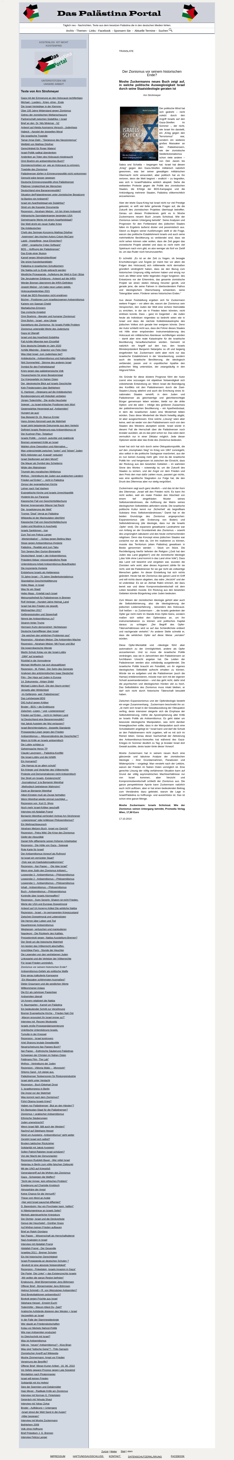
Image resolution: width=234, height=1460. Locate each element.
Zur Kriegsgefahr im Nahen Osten (39, 379)
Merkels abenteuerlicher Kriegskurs (40, 1214)
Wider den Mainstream (33, 467)
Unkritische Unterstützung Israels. (39, 1030)
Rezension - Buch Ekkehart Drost (39, 1084)
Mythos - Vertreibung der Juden (38, 1063)
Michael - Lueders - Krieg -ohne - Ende (42, 102)
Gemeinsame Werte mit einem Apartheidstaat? (47, 219)
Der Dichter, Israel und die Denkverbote (43, 1218)
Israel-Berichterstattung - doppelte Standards (46, 727)
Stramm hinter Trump (32, 622)
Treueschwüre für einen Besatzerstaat (42, 375)
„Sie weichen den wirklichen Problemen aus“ (45, 635)
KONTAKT (114, 1456)
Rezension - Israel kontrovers (37, 1038)
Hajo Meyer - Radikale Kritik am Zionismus (44, 1391)
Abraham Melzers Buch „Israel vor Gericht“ (44, 828)
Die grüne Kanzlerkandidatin (36, 261)
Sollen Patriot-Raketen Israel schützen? (43, 1151)
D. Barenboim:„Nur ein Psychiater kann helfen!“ (47, 1206)
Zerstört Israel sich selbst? (35, 1139)
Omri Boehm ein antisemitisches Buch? (42, 161)
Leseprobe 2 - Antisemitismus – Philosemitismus (47, 878)
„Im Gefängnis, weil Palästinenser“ (40, 694)
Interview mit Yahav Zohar (35, 1403)
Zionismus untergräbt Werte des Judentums (45, 328)
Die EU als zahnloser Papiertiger (39, 992)
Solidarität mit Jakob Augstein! (37, 1147)
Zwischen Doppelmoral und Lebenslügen (43, 916)
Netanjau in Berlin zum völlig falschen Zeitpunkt (47, 1164)
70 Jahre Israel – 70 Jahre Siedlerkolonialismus (47, 576)
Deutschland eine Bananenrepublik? (41, 190)
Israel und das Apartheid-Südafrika (40, 337)
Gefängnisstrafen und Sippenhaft (39, 614)
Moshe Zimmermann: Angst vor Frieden (43, 1357)
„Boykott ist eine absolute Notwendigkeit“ (43, 1265)
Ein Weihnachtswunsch (34, 824)
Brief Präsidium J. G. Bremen (37, 1433)
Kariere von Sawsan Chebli (36, 303)
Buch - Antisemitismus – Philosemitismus (43, 891)
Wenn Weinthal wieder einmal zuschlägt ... (44, 799)
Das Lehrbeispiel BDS (33, 698)
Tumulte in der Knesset (33, 1034)
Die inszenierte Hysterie (34, 568)
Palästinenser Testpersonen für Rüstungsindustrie (48, 1076)
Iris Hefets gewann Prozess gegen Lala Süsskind (48, 1370)
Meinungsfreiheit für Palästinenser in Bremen (46, 597)
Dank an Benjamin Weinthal (36, 790)
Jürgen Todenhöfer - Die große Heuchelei (44, 400)
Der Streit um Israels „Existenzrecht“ (41, 778)
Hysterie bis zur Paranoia (35, 496)
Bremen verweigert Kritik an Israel (39, 442)
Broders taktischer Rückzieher (37, 1143)
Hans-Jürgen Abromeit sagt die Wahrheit (43, 421)
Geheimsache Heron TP (34, 748)
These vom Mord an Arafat (35, 1197)
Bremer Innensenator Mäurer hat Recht (42, 505)
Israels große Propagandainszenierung (42, 1025)
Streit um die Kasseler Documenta (40, 207)
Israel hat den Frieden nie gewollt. (39, 606)
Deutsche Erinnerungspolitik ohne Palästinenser (47, 182)
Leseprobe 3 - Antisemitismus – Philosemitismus (47, 874)
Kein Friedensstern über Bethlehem (40, 387)
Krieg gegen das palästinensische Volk (42, 370)
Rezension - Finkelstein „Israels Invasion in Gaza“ (48, 1269)
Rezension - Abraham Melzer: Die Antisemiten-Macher (51, 639)
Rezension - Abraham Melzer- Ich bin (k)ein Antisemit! (51, 211)
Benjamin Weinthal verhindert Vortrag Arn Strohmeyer (50, 815)
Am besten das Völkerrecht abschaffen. (42, 946)
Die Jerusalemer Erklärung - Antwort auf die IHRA (48, 278)
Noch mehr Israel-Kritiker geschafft (40, 807)
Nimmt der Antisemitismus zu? (38, 618)
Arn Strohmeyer (47, 91)
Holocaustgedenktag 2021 (35, 291)
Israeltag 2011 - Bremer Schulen (39, 1252)
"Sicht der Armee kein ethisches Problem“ (44, 1181)
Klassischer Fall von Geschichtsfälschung (44, 501)
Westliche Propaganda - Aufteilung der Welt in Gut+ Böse (52, 274)
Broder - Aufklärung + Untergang (39, 1407)
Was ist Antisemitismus (33, 1340)
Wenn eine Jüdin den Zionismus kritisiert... (44, 870)
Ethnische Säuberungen (34, 1118)
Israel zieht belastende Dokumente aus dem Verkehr (50, 425)
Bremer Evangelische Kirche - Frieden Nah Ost (47, 1013)
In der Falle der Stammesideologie (40, 1319)
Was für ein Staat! (31, 589)
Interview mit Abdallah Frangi (37, 811)
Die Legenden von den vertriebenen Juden (44, 954)
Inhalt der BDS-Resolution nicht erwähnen (44, 295)
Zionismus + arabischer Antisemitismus (42, 1114)
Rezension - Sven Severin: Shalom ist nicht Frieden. (50, 899)
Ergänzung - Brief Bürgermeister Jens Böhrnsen (47, 1281)
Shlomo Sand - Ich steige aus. (37, 1072)
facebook (178, 1456)
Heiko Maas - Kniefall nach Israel (39, 593)
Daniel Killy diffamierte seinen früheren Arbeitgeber (49, 841)
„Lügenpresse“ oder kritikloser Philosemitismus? (47, 820)
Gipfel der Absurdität (32, 836)
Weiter (113, 1451)
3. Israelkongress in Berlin (35, 1088)
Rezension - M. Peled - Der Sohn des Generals (47, 669)
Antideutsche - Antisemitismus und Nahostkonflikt (48, 358)
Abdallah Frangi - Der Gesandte (38, 1248)
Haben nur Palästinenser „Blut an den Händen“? (47, 1105)
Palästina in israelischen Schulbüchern (42, 265)
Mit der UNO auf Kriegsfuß (35, 1168)
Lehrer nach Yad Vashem (35, 488)
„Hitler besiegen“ (30, 1416)
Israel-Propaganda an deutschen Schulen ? (45, 1260)
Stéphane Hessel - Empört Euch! (39, 1302)
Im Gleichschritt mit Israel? (35, 1336)
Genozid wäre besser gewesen (38, 177)
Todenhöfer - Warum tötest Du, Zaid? (41, 1307)
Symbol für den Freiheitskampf (38, 366)
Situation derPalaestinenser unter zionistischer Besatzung (53, 194)
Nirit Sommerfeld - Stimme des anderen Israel (46, 362)
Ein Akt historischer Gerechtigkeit (39, 1256)
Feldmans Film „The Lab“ (35, 1059)
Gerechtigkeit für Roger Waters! (38, 148)
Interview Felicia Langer (34, 1437)
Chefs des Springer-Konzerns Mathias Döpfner (47, 232)
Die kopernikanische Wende (36, 648)
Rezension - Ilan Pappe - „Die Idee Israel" (44, 866)
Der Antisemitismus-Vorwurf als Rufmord (43, 853)
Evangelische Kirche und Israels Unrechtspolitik (47, 492)
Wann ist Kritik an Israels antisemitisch (42, 740)
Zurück (104, 1451)
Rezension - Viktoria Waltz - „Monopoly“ (43, 1067)
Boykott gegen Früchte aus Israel (39, 1298)
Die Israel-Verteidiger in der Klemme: (41, 106)
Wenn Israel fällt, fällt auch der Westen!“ (43, 1126)
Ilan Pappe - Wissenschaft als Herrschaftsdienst (48, 1235)
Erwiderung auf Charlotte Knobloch (40, 1185)
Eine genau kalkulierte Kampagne (39, 975)
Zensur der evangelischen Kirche (39, 484)
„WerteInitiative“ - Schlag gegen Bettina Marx (46, 538)
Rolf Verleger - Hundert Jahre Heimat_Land (45, 601)
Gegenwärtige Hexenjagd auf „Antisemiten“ (45, 408)
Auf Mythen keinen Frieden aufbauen (41, 1227)
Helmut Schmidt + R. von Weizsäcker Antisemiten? (49, 1290)
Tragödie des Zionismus (34, 169)
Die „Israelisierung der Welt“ (36, 509)
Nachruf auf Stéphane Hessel (37, 1130)
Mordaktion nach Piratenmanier (38, 1374)
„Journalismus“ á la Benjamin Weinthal (42, 782)
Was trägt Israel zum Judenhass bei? (42, 354)
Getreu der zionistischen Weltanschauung (44, 114)
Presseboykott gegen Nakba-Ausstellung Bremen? (49, 937)
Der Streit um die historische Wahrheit (42, 941)
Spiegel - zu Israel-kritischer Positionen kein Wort (48, 404)
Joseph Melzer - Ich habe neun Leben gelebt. (46, 286)
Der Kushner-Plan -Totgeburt (37, 433)
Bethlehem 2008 (30, 1424)
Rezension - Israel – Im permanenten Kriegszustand (49, 912)
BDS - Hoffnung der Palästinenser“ (40, 249)
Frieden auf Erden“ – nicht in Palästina (42, 480)
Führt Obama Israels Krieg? (36, 1101)
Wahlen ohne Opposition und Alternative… (44, 446)
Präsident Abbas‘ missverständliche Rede (44, 559)
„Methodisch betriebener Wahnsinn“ (40, 786)
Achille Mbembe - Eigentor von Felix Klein (44, 349)
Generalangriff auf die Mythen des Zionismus (45, 1172)
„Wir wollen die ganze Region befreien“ (42, 1277)
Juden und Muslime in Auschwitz (39, 526)
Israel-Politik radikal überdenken (38, 152)
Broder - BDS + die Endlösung (38, 706)
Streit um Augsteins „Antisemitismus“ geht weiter (47, 1134)
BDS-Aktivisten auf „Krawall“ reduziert (42, 454)
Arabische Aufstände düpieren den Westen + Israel (49, 1311)
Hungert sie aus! (30, 412)
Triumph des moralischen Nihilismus (41, 471)
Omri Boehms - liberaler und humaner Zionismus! (48, 316)
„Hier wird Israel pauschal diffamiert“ (41, 1202)
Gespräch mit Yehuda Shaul (36, 1399)
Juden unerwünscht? (32, 1122)
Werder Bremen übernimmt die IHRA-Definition (47, 282)
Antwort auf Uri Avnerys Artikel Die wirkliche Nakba (49, 908)
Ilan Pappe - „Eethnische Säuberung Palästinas (47, 1051)
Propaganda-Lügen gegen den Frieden (42, 731)
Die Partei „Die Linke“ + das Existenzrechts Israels (48, 1273)
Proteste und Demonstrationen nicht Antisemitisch (48, 773)
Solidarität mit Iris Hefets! (35, 1382)
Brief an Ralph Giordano (34, 1231)
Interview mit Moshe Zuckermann (39, 1420)
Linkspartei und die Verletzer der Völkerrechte (46, 958)
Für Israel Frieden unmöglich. (37, 962)
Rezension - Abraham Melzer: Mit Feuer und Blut (48, 643)
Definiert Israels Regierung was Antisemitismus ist (48, 429)
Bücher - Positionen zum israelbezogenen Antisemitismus (52, 299)
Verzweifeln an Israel (32, 1315)
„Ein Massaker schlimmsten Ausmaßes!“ (43, 979)
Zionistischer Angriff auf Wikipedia (39, 1353)
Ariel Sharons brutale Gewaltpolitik (40, 1042)
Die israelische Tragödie (34, 135)
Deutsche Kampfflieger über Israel (40, 631)
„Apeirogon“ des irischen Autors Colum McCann (47, 236)
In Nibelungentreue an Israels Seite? (41, 1210)
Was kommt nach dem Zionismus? (40, 1097)
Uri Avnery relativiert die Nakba (38, 1000)
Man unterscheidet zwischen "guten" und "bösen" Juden (52, 450)
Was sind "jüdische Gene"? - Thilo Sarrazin (44, 1349)
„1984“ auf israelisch (32, 656)
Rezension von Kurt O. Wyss (37, 803)
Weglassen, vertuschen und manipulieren (44, 929)
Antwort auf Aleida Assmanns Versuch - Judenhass (49, 127)
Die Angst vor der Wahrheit (36, 1093)
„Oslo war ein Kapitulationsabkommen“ (42, 862)
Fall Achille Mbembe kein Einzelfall (40, 341)
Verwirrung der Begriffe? (34, 1361)
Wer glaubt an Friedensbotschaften (40, 1323)
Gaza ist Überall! (30, 333)
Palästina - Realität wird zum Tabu (40, 547)
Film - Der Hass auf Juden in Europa (41, 677)
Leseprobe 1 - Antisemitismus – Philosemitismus (47, 883)
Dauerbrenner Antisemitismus (37, 925)
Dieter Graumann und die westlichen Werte (44, 983)
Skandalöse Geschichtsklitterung (39, 580)
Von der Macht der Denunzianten (39, 1155)
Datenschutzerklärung (145, 1456)
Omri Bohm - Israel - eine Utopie (39, 320)
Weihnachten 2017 (31, 610)
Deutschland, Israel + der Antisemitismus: (44, 555)
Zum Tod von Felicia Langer (36, 534)
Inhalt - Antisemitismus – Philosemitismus (44, 887)
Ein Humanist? (29, 761)
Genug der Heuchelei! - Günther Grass (42, 1223)
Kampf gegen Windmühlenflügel (38, 257)
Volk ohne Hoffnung (32, 1428)
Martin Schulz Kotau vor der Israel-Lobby (43, 652)
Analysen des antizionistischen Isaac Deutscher (47, 673)
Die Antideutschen (31, 228)
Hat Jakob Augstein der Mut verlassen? (42, 723)
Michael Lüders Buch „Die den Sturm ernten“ (45, 685)
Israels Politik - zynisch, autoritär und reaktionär (47, 438)
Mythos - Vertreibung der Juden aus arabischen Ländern (52, 475)
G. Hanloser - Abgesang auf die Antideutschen (46, 391)
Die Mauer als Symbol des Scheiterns (42, 463)
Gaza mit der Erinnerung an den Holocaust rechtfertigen (52, 98)
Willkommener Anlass (33, 988)
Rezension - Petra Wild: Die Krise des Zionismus (48, 832)
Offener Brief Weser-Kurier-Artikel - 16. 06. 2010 (48, 1365)
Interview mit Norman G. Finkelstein (40, 1395)
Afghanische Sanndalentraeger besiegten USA (47, 215)
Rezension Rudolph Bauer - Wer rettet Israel (45, 1160)
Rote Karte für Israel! (32, 849)
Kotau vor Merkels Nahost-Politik (39, 1328)
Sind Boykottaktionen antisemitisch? (41, 1294)
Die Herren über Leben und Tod (38, 920)
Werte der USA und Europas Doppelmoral (44, 904)
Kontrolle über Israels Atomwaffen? (40, 895)
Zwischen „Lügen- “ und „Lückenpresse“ (43, 710)
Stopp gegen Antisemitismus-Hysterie (41, 543)
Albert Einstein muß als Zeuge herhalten (43, 794)
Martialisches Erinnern (33, 307)
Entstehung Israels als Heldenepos (40, 572)
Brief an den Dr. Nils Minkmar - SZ (40, 123)
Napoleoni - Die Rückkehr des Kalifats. (42, 933)
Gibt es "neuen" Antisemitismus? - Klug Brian (46, 1344)
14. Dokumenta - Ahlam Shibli (37, 681)
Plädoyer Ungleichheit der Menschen (41, 186)
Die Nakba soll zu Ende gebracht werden (43, 270)
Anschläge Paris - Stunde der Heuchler (42, 950)
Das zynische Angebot (33, 312)
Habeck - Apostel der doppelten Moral (42, 131)
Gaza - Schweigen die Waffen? (38, 1176)
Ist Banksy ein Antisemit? (35, 198)
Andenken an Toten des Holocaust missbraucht (47, 156)
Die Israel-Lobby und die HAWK (38, 757)
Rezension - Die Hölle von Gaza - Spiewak (44, 845)
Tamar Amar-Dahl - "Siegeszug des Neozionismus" (49, 140)
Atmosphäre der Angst (33, 1189)
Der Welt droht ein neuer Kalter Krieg (41, 224)
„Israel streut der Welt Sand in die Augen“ (44, 1412)
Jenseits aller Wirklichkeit (35, 689)
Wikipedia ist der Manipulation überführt (43, 517)
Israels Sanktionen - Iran (34, 530)
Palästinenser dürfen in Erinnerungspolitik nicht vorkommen (54, 173)
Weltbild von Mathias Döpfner (37, 144)
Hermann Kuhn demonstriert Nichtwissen (44, 627)
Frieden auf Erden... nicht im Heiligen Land (44, 715)
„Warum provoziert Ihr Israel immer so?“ (43, 1017)
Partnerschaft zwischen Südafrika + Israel (44, 119)
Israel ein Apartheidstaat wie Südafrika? (43, 203)
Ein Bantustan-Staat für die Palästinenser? (44, 1109)
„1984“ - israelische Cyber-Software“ (41, 244)
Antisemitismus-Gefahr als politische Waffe (44, 971)
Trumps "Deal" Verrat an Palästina (40, 513)
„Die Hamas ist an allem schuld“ (38, 765)
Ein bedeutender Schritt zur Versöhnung (43, 1009)
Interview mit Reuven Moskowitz (39, 1021)
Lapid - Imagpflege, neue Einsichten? (41, 240)
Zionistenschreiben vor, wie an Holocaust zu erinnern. (50, 165)
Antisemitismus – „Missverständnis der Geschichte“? (50, 736)
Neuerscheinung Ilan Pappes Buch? (41, 1046)
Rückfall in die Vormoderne (36, 660)
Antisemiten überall (31, 996)
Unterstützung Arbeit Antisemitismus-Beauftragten (48, 564)
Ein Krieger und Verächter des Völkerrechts (45, 769)
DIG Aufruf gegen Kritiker (35, 702)
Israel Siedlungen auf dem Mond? (39, 459)
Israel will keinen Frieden (34, 1378)
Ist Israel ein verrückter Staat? (37, 857)
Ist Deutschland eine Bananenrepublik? (42, 719)
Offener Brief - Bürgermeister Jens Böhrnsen (45, 1286)
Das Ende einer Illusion (34, 253)
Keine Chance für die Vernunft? (38, 1193)
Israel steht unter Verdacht (35, 1080)
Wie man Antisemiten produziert (38, 1332)
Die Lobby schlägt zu (32, 744)
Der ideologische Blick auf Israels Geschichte (46, 383)
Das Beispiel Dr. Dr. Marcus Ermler (40, 417)
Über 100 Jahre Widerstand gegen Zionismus (46, 110)
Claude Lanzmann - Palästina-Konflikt (42, 752)
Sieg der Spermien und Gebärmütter (41, 1386)
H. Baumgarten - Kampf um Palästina (41, 1004)
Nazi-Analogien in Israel (34, 1239)
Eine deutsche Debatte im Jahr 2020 (41, 345)
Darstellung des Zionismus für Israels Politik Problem (50, 324)
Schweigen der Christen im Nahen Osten (43, 1055)
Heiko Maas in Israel (32, 585)
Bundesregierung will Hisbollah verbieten (43, 396)
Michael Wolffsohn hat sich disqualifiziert (43, 664)
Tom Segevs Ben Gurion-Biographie (41, 551)
